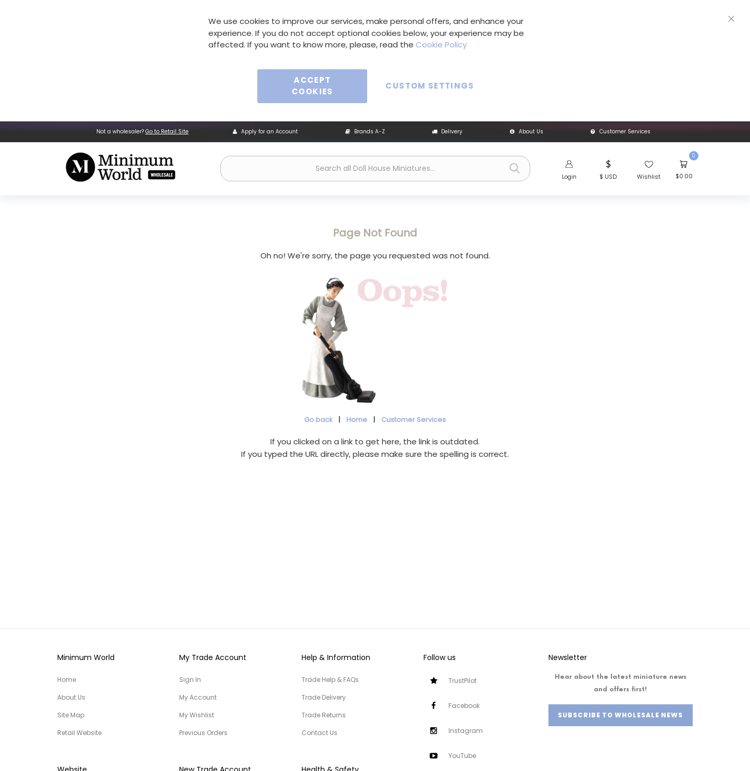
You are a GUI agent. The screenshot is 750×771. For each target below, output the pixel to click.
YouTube (462, 755)
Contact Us (320, 732)
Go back (318, 419)
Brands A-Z (365, 131)
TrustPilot (462, 680)
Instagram (465, 730)
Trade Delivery (324, 697)
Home (356, 419)
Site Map (70, 715)
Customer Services (621, 131)
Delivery (447, 131)
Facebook (464, 705)
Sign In (190, 679)
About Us (526, 131)
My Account (198, 697)
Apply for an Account (265, 131)
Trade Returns (324, 715)
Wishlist (648, 176)
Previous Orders (203, 732)
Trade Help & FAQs (330, 679)
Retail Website (79, 732)
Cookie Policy (441, 44)
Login (569, 176)
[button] (608, 168)
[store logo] (120, 167)
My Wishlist (196, 715)
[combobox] (375, 168)
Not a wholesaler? (142, 131)
